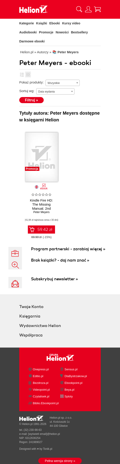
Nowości (62, 32)
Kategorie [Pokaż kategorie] (26, 23)
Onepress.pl (41, 369)
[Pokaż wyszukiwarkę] (79, 9)
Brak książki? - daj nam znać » (60, 260)
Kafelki (28, 74)
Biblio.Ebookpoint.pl (46, 403)
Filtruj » (31, 100)
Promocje (46, 32)
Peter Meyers (41, 212)
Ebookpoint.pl (73, 383)
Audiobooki (28, 32)
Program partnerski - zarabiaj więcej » (68, 248)
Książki (41, 23)
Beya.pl (69, 389)
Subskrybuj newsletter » (54, 278)
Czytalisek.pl (41, 396)
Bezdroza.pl (40, 383)
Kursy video (71, 23)
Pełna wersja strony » (60, 461)
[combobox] (63, 83)
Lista (22, 74)
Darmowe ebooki (32, 41)
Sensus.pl (71, 369)
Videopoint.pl (41, 389)
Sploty (69, 396)
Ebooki (54, 23)
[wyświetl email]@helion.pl (44, 434)
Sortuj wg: (26, 91)
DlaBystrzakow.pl (76, 376)
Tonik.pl (47, 448)
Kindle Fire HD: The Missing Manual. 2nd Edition (41, 206)
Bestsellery (79, 32)
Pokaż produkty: (31, 82)
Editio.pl (38, 376)
